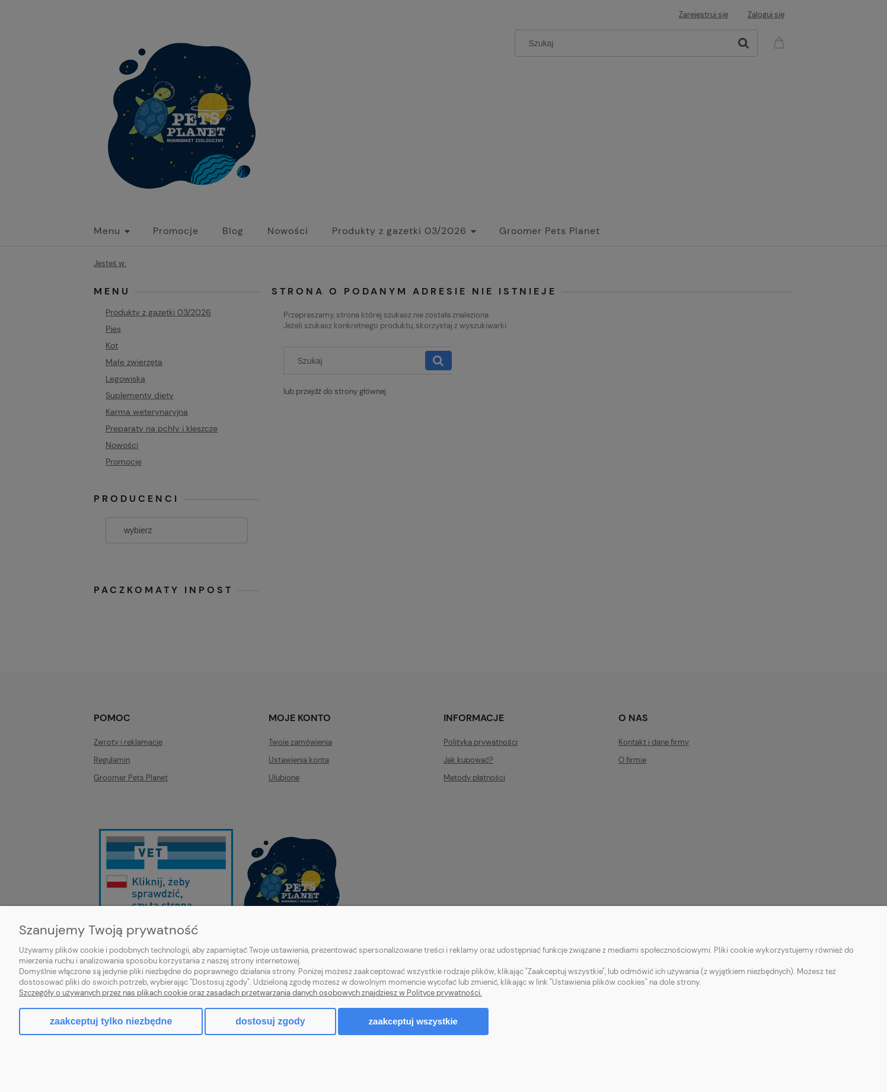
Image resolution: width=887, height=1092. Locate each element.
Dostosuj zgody (270, 1021)
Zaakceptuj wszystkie (413, 1021)
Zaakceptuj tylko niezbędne (111, 1021)
